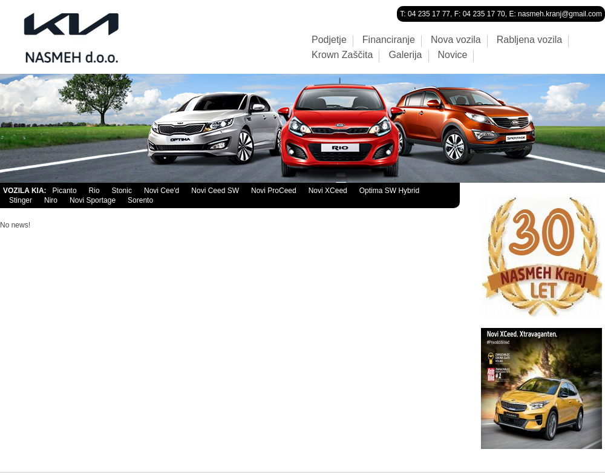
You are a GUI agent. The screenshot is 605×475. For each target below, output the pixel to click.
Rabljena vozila (530, 40)
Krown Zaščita (342, 55)
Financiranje (388, 40)
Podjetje (329, 40)
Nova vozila (456, 40)
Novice (453, 55)
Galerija (405, 55)
